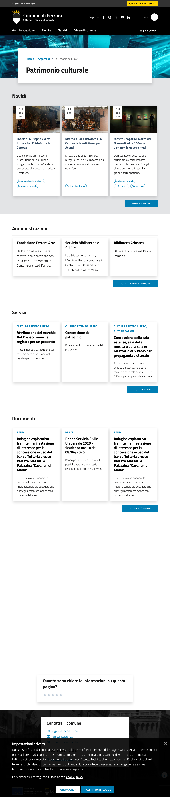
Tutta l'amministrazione (136, 283)
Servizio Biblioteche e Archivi (82, 245)
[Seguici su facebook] (102, 17)
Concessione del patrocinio (77, 335)
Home (30, 59)
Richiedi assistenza (60, 736)
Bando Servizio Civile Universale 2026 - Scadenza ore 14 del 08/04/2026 (81, 445)
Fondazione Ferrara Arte (36, 242)
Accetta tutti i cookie (98, 789)
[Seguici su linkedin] (127, 17)
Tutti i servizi (142, 389)
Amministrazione (23, 30)
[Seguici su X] (115, 17)
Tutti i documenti (140, 508)
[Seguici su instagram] (109, 17)
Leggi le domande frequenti (64, 731)
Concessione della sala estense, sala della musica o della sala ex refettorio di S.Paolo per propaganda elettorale (133, 346)
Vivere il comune (85, 30)
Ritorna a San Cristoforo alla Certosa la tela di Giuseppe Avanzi (83, 143)
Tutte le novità (141, 203)
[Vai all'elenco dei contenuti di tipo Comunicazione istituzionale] (31, 181)
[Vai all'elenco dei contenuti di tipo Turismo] (121, 186)
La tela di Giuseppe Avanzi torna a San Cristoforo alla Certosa (34, 143)
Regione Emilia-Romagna (23, 3)
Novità (46, 30)
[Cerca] (154, 17)
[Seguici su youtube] (121, 17)
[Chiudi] (165, 742)
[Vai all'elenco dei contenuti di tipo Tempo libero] (138, 186)
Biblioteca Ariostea (129, 242)
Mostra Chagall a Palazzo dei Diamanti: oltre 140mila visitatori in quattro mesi (132, 143)
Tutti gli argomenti (147, 30)
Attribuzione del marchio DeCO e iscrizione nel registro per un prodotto (36, 337)
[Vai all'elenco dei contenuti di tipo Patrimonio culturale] (27, 186)
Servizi (62, 30)
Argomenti (44, 59)
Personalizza (67, 789)
